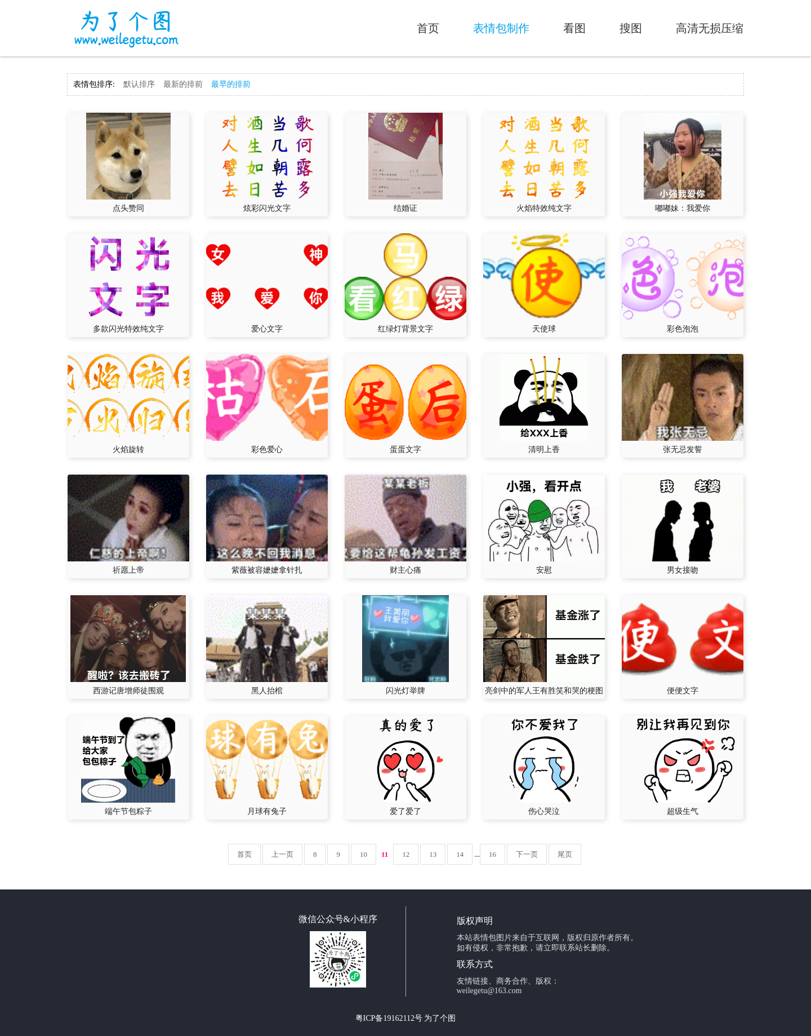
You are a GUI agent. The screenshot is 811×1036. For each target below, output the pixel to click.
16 (492, 854)
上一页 (282, 854)
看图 (574, 28)
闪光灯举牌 (405, 691)
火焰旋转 (128, 449)
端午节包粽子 (128, 811)
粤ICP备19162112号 (388, 1018)
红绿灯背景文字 (405, 329)
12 (405, 854)
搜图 (631, 28)
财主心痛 (405, 570)
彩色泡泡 (682, 329)
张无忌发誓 (682, 449)
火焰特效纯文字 (544, 208)
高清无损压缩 (709, 28)
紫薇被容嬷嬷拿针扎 (266, 570)
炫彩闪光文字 (267, 208)
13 (432, 854)
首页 (428, 28)
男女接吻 (682, 570)
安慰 (544, 570)
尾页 (565, 854)
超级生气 (682, 811)
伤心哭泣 (544, 811)
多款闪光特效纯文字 (128, 329)
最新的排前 (183, 84)
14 (460, 854)
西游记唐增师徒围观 (128, 691)
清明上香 (544, 449)
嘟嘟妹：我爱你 (682, 208)
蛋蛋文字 (405, 449)
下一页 (527, 854)
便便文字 (682, 691)
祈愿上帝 (128, 570)
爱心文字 (267, 329)
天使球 (544, 329)
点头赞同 (128, 208)
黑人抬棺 (267, 691)
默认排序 (139, 84)
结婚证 (405, 208)
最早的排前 (231, 84)
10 (363, 854)
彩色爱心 (267, 449)
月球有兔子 (267, 811)
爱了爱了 (405, 811)
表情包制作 (501, 28)
